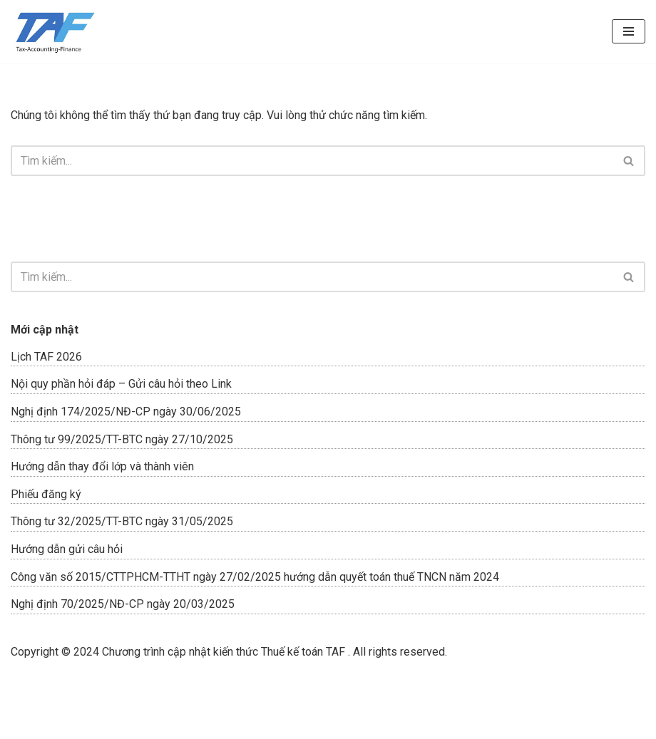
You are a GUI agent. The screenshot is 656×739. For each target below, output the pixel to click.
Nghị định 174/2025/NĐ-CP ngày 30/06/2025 (126, 411)
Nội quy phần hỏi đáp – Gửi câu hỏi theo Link (121, 384)
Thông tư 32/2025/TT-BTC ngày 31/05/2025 (122, 521)
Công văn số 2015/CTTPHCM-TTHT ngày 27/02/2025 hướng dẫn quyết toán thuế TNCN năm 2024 (255, 577)
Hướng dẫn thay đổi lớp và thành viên (102, 466)
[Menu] (628, 31)
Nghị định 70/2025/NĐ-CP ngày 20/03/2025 (123, 604)
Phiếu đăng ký (46, 494)
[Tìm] (312, 160)
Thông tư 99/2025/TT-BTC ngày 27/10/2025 (122, 439)
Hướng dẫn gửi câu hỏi (67, 549)
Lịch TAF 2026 (46, 356)
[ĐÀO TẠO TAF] (53, 31)
